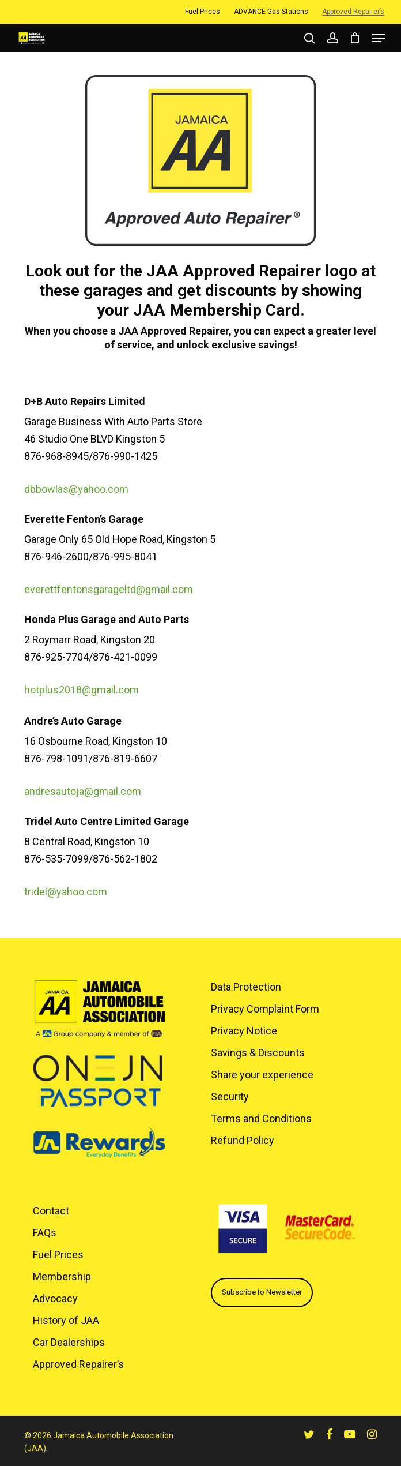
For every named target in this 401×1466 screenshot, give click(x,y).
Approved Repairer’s (78, 1364)
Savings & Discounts (258, 1053)
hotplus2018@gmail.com (81, 690)
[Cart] (355, 38)
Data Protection (246, 987)
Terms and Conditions (261, 1118)
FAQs (44, 1233)
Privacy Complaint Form (265, 1009)
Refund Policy (242, 1140)
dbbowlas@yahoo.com (76, 489)
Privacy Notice (244, 1031)
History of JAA (66, 1320)
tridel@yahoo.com (65, 892)
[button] (378, 38)
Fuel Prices (58, 1254)
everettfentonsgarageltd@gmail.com (108, 589)
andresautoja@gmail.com (82, 791)
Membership (62, 1276)
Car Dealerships (69, 1342)
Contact (51, 1211)
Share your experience (262, 1074)
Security (230, 1096)
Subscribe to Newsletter (262, 1292)
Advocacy (55, 1298)
